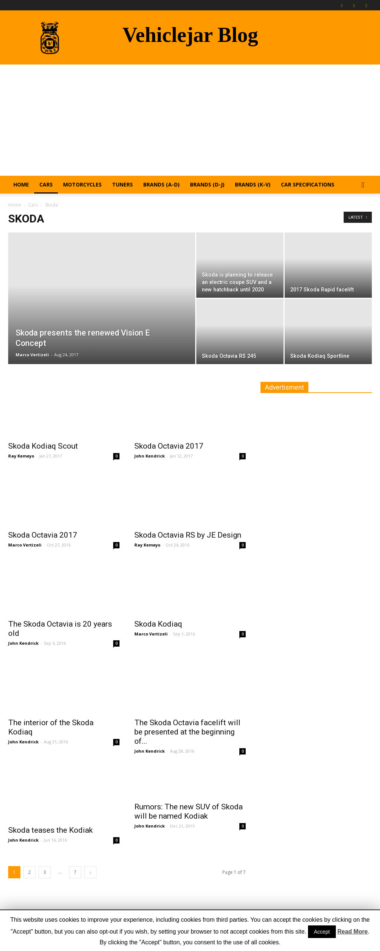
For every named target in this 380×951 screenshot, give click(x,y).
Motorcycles (82, 184)
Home (21, 184)
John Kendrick (149, 456)
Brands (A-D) (161, 184)
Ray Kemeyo (21, 456)
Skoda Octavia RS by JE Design (187, 535)
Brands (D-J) (207, 184)
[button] (363, 185)
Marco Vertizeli (32, 354)
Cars (46, 184)
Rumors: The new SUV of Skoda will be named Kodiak (188, 811)
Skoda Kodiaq (158, 624)
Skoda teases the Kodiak (50, 830)
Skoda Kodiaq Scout (43, 446)
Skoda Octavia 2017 (168, 446)
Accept (322, 932)
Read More (352, 931)
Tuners (122, 184)
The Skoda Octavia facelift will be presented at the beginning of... (187, 732)
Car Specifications (307, 184)
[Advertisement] (190, 120)
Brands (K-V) (253, 184)
